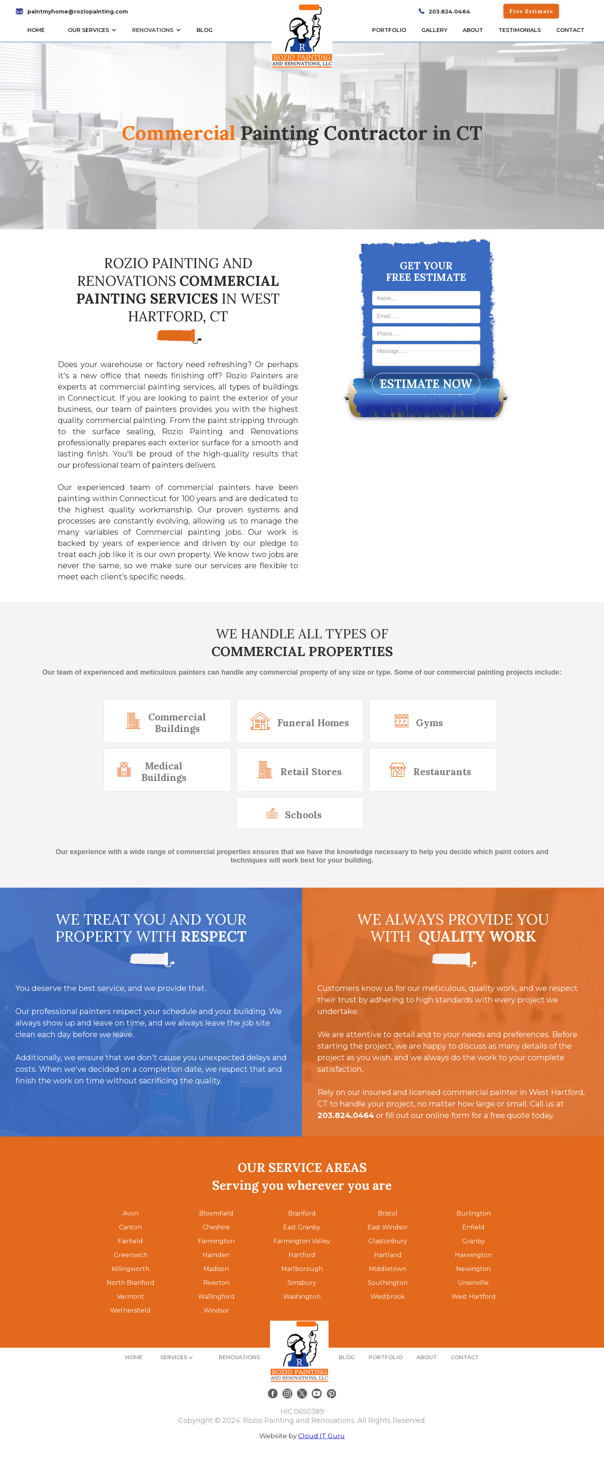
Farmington (216, 1241)
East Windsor (387, 1227)
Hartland (388, 1255)
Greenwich (131, 1255)
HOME (36, 30)
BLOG (347, 1357)
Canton (130, 1227)
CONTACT (570, 30)
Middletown (387, 1269)
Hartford (302, 1255)
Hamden (216, 1255)
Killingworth (130, 1269)
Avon (130, 1213)
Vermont (130, 1296)
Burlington (473, 1213)
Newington (473, 1269)
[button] (94, 30)
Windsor (216, 1310)
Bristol (388, 1213)
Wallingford (216, 1296)
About (473, 30)
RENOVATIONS (152, 30)
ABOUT (426, 1357)
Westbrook (388, 1296)
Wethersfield (130, 1310)
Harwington (473, 1255)
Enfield (473, 1227)
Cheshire (216, 1227)
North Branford (130, 1282)
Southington (388, 1282)
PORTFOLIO (386, 1357)
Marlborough (302, 1269)
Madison (216, 1269)
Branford (302, 1213)
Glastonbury (387, 1241)
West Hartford (473, 1296)
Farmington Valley (301, 1241)
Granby (473, 1241)
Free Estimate (531, 11)
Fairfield (130, 1241)
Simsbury (301, 1282)
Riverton (216, 1282)
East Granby (301, 1227)
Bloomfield (216, 1213)
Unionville (473, 1282)
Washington (301, 1296)
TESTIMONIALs (519, 30)
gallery (434, 30)
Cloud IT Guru (321, 1436)
